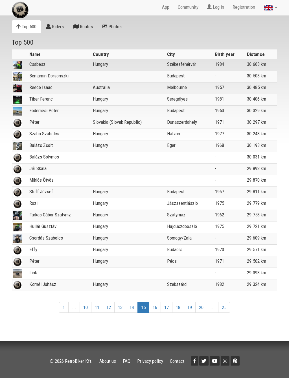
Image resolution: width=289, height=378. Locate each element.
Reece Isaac (40, 87)
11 (97, 307)
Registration (244, 7)
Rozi (33, 203)
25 (224, 307)
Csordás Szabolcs (46, 238)
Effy (33, 249)
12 (108, 307)
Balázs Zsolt (41, 145)
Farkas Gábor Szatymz (50, 215)
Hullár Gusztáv (42, 226)
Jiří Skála (38, 168)
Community (188, 7)
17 (166, 307)
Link (33, 272)
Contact (177, 361)
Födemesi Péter (44, 110)
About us (107, 361)
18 (178, 307)
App (165, 7)
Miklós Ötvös (41, 180)
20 (201, 307)
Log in (215, 7)
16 (155, 307)
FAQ (126, 361)
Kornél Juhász (42, 284)
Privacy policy (150, 361)
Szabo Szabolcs (44, 133)
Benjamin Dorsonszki (49, 76)
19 (189, 307)
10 (85, 307)
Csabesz (37, 64)
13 (120, 307)
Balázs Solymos (44, 157)
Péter (34, 122)
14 (132, 307)
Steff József (41, 191)
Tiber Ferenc (41, 99)
